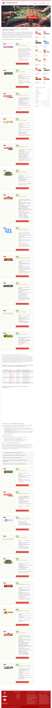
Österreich (8, 689)
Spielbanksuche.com (11, 32)
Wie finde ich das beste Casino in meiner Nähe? (12, 457)
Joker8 (21, 199)
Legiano (19, 314)
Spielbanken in (4, 689)
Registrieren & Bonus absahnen (22, 63)
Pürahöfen (42, 96)
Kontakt (14, 448)
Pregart (42, 99)
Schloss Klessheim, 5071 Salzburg (11, 375)
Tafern (42, 98)
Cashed (20, 123)
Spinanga (20, 174)
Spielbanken (35, 3)
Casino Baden (17, 357)
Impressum (48, 706)
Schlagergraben (42, 93)
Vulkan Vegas (22, 149)
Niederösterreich (13, 689)
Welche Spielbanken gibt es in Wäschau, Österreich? (13, 452)
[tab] (17, 453)
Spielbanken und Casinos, (21, 356)
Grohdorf (42, 91)
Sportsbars (18, 694)
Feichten (42, 94)
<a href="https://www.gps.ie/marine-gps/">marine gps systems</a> (17, 405)
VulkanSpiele (21, 97)
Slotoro (21, 48)
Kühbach (39, 102)
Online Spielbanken (42, 3)
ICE (20, 232)
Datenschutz (44, 706)
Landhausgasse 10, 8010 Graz (11, 380)
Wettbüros (18, 698)
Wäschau (24, 45)
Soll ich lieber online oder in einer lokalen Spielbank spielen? (14, 463)
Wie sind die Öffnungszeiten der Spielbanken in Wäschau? (14, 455)
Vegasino (21, 287)
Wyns (19, 74)
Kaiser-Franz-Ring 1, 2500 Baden (12, 377)
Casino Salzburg (8, 357)
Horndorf (39, 101)
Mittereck (40, 106)
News (48, 3)
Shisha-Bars (18, 695)
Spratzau (42, 90)
